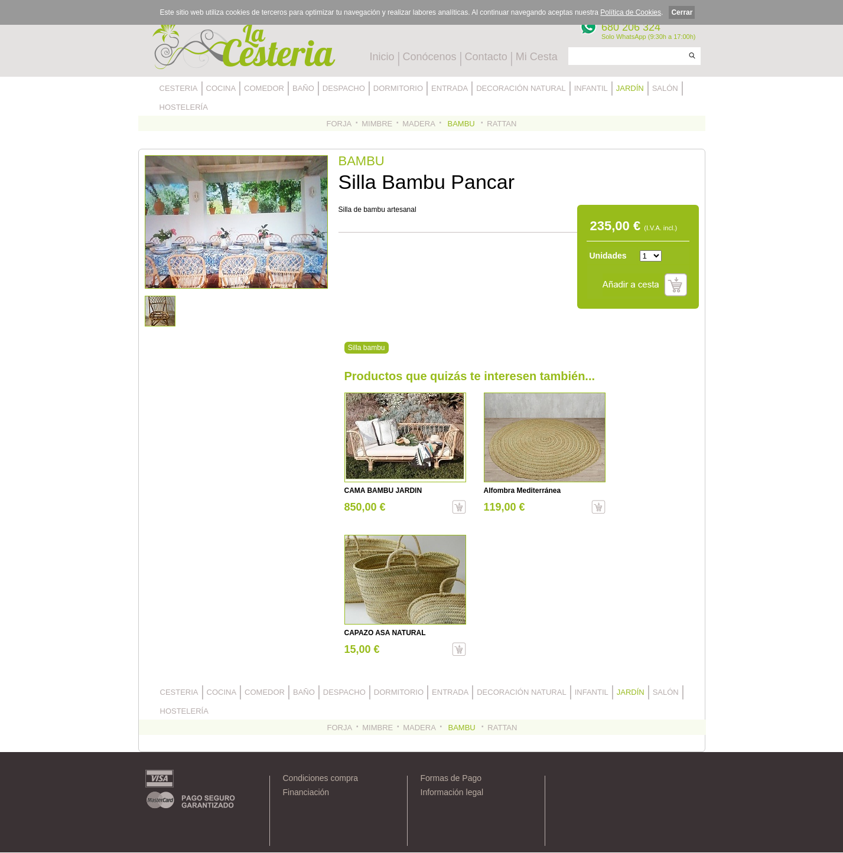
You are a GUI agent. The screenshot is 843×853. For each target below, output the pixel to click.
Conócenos (430, 57)
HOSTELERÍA (184, 107)
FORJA (339, 123)
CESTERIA (179, 88)
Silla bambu (366, 348)
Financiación (306, 792)
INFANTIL (591, 88)
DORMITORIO (398, 88)
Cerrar (681, 12)
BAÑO (303, 88)
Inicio (382, 57)
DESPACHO (344, 88)
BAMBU (461, 123)
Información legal (452, 792)
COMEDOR (264, 88)
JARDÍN (630, 88)
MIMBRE (377, 123)
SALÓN (665, 88)
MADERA (418, 123)
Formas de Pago (451, 778)
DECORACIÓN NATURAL (520, 88)
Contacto (486, 57)
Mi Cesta (537, 57)
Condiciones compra (321, 778)
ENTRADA (449, 88)
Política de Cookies (630, 12)
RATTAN (501, 123)
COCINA (221, 88)
